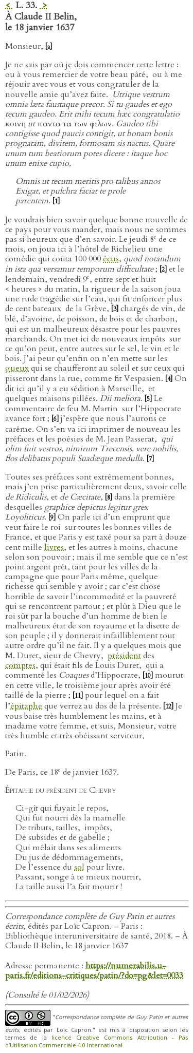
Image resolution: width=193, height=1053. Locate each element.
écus (111, 258)
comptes (20, 665)
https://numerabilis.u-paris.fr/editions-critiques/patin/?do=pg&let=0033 (94, 970)
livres (54, 547)
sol (79, 867)
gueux (17, 368)
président (124, 655)
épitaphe (26, 706)
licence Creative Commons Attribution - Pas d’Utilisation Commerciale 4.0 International (96, 1041)
